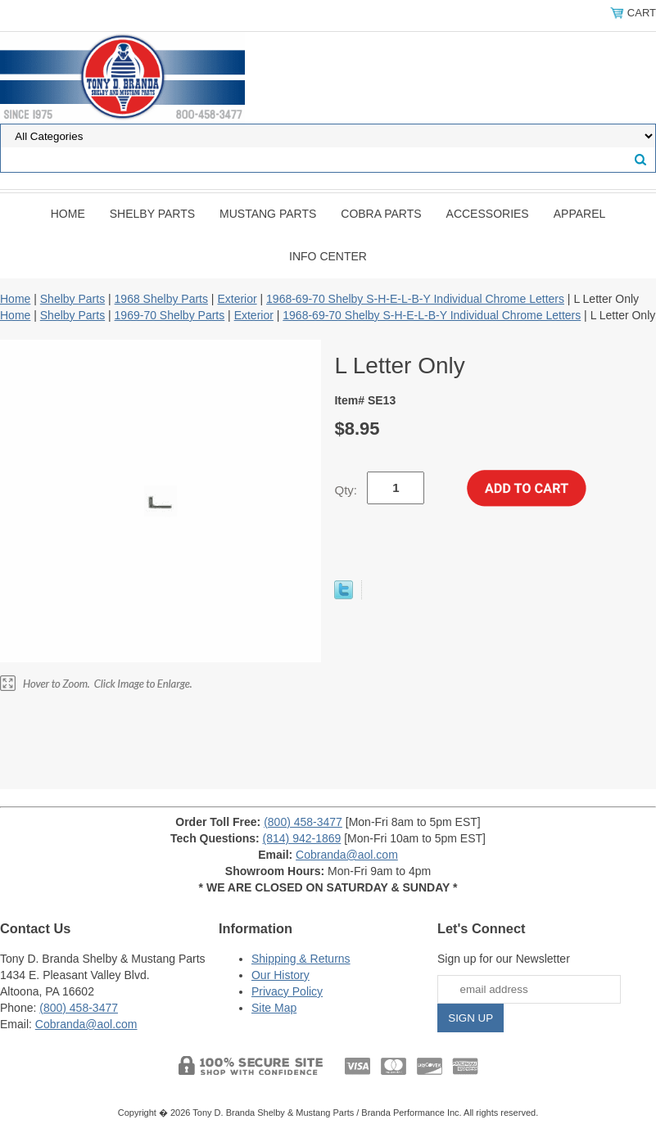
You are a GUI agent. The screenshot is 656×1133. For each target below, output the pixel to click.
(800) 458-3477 (303, 821)
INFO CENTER (328, 256)
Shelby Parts (152, 213)
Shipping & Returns (301, 958)
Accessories (487, 213)
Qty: (345, 490)
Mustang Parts (267, 213)
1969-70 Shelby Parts (170, 315)
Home (68, 213)
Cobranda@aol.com (347, 854)
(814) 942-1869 (302, 838)
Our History (280, 975)
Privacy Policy (287, 991)
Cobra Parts (381, 213)
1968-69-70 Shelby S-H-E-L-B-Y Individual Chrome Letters (415, 298)
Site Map (273, 1007)
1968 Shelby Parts (161, 298)
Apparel (580, 213)
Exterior (236, 298)
